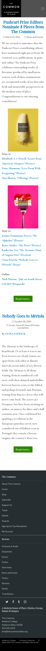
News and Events (35, 37)
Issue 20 (20, 325)
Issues (5, 489)
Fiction (5, 562)
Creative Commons (27, 640)
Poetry (5, 578)
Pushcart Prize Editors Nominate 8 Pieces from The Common (23, 26)
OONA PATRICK (15, 334)
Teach (4, 510)
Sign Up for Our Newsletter (14, 526)
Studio (5, 588)
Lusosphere (23, 327)
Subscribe (6, 499)
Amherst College (9, 640)
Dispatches (7, 551)
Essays (12, 325)
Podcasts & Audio (10, 546)
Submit (5, 515)
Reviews (6, 583)
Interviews (7, 567)
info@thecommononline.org (15, 631)
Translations (7, 594)
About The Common (11, 484)
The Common (8, 618)
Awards (5, 521)
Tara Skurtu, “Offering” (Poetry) (20, 178)
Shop (4, 494)
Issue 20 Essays (32, 325)
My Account (7, 531)
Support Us (7, 505)
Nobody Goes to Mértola (23, 316)
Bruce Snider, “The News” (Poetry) (21, 245)
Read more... (23, 298)
